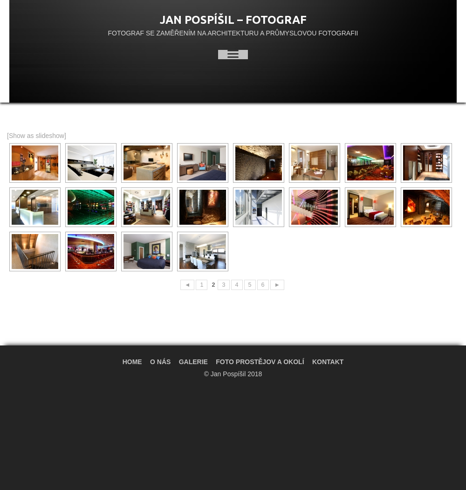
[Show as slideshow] (36, 135)
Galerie (193, 362)
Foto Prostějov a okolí (260, 362)
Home (132, 362)
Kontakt (327, 362)
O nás (160, 362)
